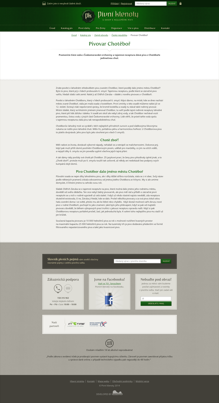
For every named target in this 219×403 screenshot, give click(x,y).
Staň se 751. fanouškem (109, 283)
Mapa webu (103, 381)
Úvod (52, 28)
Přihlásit (115, 3)
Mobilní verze (142, 381)
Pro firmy (100, 28)
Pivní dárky (84, 28)
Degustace (116, 28)
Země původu (101, 35)
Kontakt (165, 28)
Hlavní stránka (77, 381)
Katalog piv (67, 28)
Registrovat (126, 3)
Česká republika (119, 35)
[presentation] (58, 288)
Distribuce (149, 28)
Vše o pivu (133, 28)
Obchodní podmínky (122, 381)
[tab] (58, 290)
